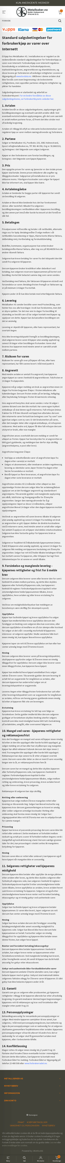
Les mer (53, 1142)
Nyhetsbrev (48, 1125)
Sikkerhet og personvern (24, 1125)
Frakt (21, 1122)
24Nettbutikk (37, 1151)
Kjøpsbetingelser (37, 1122)
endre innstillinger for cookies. (15, 1145)
